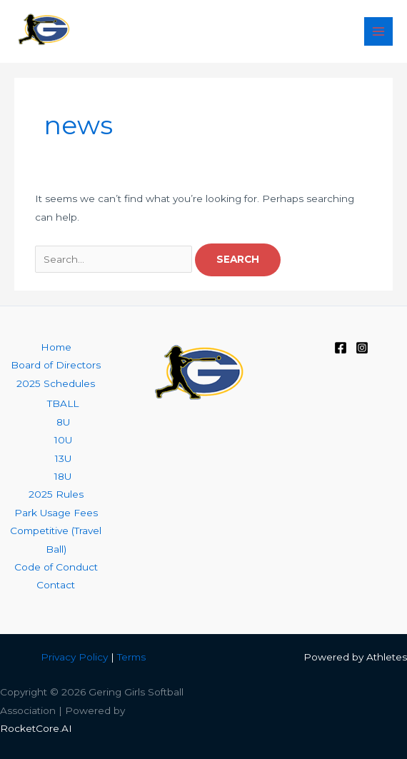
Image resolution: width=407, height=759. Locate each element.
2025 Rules (56, 494)
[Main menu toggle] (378, 31)
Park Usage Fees (56, 512)
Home (56, 347)
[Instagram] (362, 347)
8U (63, 422)
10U (63, 440)
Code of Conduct (56, 567)
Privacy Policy (74, 657)
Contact (55, 584)
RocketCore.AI (36, 728)
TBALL (63, 403)
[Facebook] (340, 347)
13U (63, 458)
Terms (131, 657)
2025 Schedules (55, 383)
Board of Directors (56, 365)
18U (62, 476)
